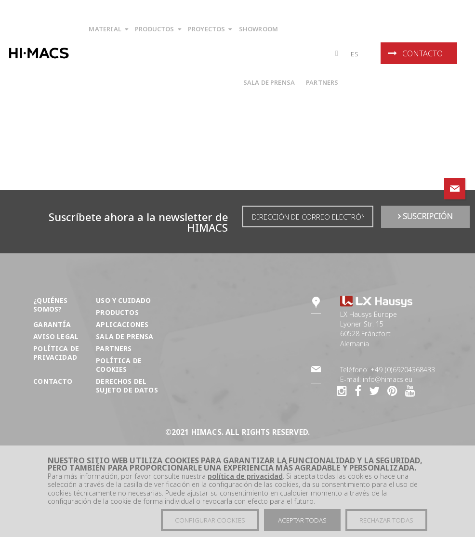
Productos (117, 312)
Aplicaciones (122, 324)
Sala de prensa (124, 336)
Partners (114, 348)
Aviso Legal (56, 336)
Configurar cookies (210, 520)
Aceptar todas (302, 520)
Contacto (415, 53)
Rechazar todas (386, 520)
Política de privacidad (56, 353)
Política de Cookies (119, 365)
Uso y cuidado (123, 300)
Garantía (52, 324)
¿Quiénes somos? (50, 305)
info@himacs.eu (387, 379)
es (355, 54)
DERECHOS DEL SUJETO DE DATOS (127, 385)
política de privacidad (245, 476)
